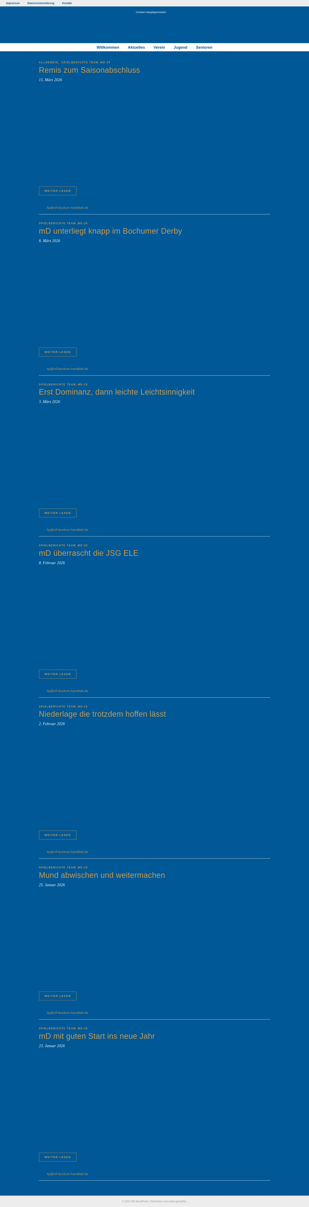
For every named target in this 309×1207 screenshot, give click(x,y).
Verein (159, 47)
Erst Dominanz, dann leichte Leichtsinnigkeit (117, 392)
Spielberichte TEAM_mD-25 (85, 62)
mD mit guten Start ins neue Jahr (97, 1036)
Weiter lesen (58, 190)
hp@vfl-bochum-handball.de (67, 207)
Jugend (180, 47)
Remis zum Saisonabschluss (89, 70)
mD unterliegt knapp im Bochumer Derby (110, 231)
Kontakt (67, 3)
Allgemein (48, 62)
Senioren (204, 47)
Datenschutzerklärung (40, 3)
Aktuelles (136, 47)
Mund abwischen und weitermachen (102, 875)
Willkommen (108, 47)
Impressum (13, 3)
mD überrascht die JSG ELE (89, 553)
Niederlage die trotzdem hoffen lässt (102, 714)
